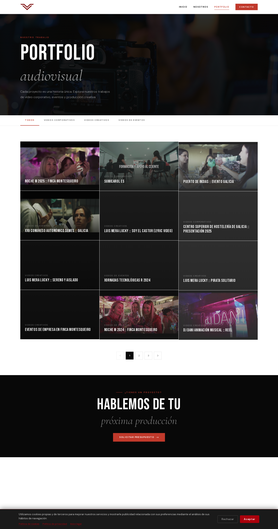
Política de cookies (29, 523)
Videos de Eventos (132, 120)
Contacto (246, 7)
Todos (30, 120)
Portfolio (221, 6)
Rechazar (228, 519)
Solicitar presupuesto (139, 437)
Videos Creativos (96, 120)
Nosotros (200, 6)
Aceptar (249, 519)
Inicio (183, 6)
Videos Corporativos (59, 120)
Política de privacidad (55, 523)
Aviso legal (76, 523)
